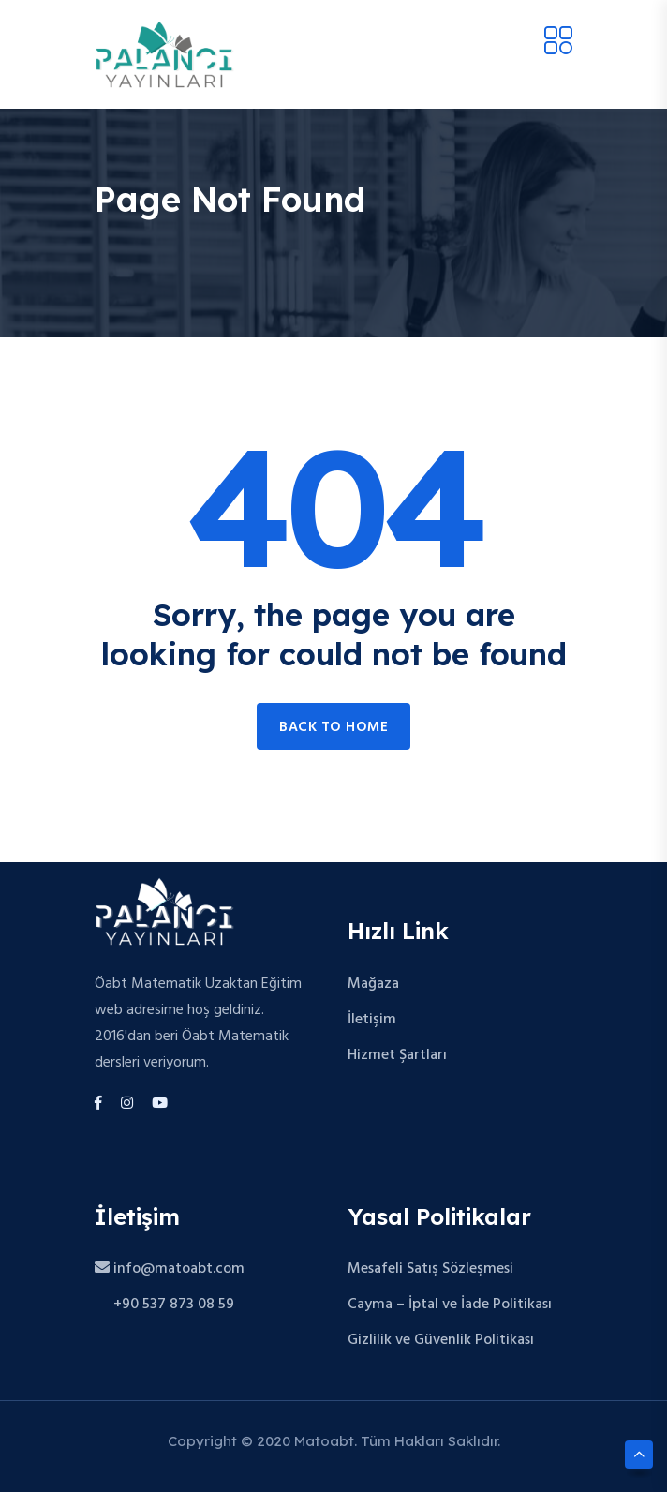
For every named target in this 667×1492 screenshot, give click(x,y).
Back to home (333, 727)
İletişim (372, 1019)
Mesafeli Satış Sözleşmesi (430, 1269)
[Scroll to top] (639, 1454)
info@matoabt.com (170, 1269)
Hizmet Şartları (397, 1055)
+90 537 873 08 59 (164, 1304)
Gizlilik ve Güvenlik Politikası (441, 1340)
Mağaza (373, 984)
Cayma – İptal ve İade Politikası (450, 1304)
